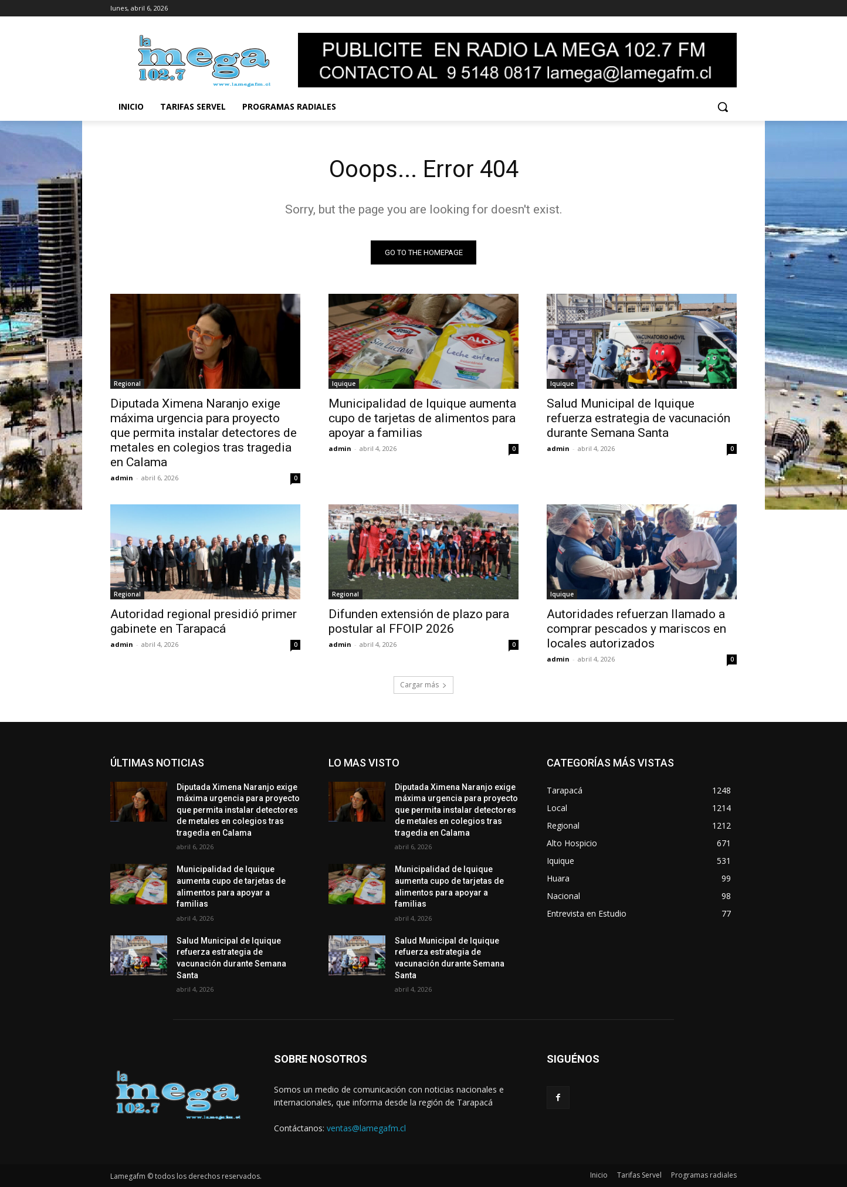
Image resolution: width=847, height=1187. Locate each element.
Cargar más (423, 685)
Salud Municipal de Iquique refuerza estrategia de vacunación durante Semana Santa (638, 418)
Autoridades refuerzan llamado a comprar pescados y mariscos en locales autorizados (636, 628)
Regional (127, 383)
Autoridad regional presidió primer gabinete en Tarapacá (203, 621)
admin (121, 477)
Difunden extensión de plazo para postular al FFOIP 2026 (418, 621)
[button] (723, 107)
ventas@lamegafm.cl (366, 1128)
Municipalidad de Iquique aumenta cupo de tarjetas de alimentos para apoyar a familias (422, 418)
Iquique (343, 383)
